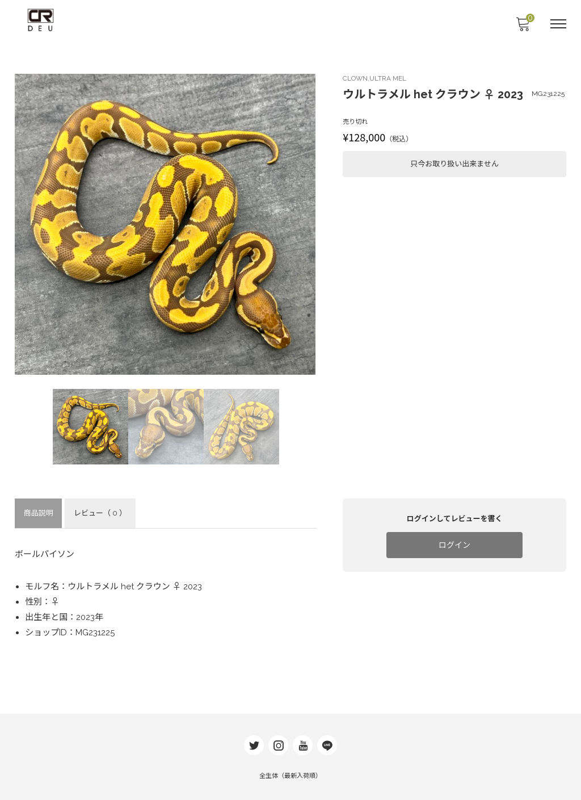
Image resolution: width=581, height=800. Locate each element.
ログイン (454, 545)
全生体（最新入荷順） (290, 771)
